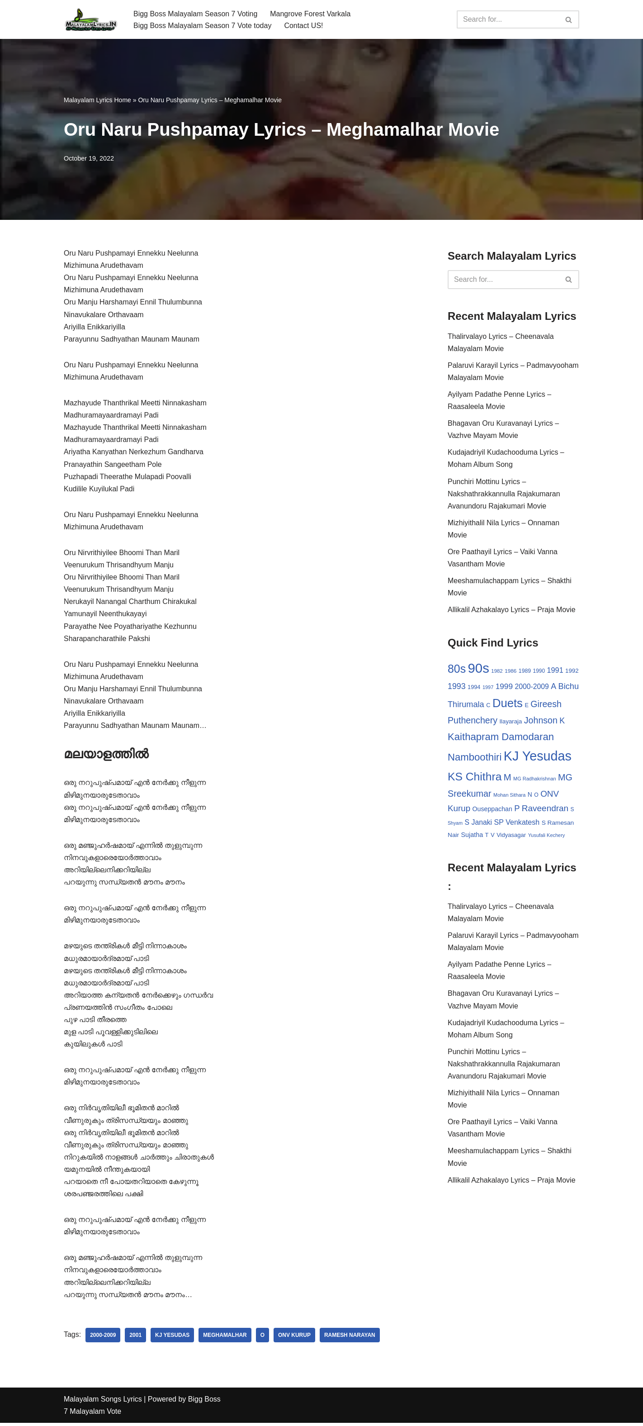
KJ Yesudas (172, 1338)
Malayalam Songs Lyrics (103, 1402)
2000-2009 (103, 1338)
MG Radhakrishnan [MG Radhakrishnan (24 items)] (534, 779)
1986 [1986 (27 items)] (510, 672)
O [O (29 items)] (536, 796)
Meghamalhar (225, 1338)
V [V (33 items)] (493, 836)
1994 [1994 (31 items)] (474, 687)
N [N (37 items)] (530, 795)
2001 (136, 1338)
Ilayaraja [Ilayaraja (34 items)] (510, 722)
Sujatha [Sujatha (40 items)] (472, 836)
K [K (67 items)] (562, 722)
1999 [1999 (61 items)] (504, 687)
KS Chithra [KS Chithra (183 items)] (474, 777)
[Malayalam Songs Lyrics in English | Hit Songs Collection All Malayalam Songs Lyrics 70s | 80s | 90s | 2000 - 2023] (91, 19)
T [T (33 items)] (487, 836)
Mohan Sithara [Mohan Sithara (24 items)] (509, 796)
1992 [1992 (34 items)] (571, 671)
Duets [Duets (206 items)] (507, 704)
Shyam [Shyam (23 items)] (455, 824)
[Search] (508, 19)
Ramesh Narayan (350, 1338)
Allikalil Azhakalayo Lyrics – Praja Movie (512, 610)
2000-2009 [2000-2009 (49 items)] (531, 687)
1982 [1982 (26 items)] (496, 672)
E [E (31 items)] (527, 706)
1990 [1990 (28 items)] (539, 672)
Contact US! (303, 25)
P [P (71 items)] (517, 809)
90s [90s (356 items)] (478, 668)
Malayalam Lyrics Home (97, 100)
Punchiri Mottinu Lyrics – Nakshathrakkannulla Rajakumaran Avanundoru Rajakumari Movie (504, 494)
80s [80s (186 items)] (457, 669)
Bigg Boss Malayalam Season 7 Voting (195, 13)
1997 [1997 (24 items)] (487, 688)
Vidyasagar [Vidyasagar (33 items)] (511, 836)
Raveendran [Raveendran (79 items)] (545, 809)
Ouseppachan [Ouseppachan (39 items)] (492, 810)
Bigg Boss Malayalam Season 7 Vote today (202, 25)
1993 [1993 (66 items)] (457, 687)
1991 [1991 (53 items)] (555, 671)
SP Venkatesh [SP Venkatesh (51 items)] (517, 823)
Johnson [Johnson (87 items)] (541, 722)
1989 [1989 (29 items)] (525, 672)
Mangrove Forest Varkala (310, 13)
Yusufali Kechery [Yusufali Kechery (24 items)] (546, 836)
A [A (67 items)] (553, 687)
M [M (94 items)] (507, 778)
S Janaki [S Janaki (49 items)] (478, 823)
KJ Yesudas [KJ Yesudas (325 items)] (538, 757)
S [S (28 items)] (572, 811)
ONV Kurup (295, 1338)
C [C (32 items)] (488, 706)
